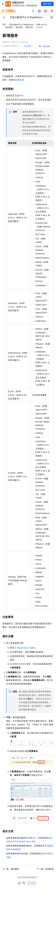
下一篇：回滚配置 (45, 869)
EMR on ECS (41, 25)
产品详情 (27, 46)
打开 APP (47, 4)
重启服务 (46, 810)
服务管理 (29, 27)
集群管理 (19, 27)
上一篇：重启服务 (10, 869)
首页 (4, 25)
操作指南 (9, 27)
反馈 (31, 883)
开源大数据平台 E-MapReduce (21, 25)
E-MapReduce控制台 (25, 648)
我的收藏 (46, 46)
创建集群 (19, 80)
